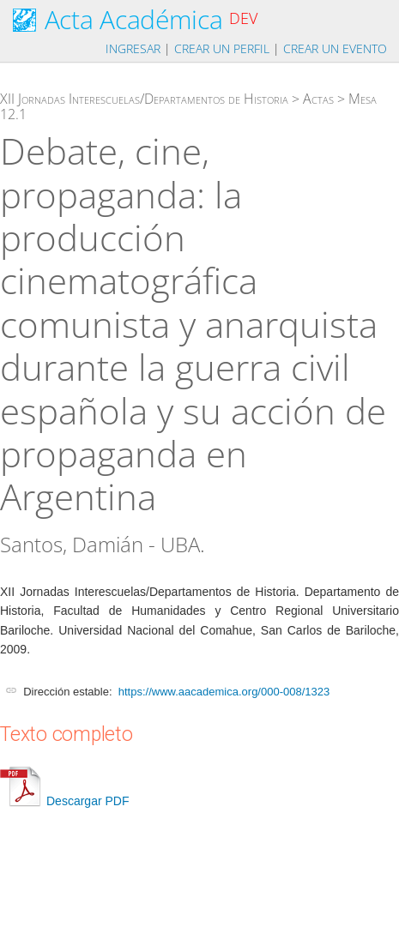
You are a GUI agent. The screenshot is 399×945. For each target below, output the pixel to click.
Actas (318, 98)
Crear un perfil (221, 48)
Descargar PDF (64, 801)
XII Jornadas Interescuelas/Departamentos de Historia (144, 98)
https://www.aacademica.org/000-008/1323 (223, 691)
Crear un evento (335, 48)
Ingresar (133, 48)
